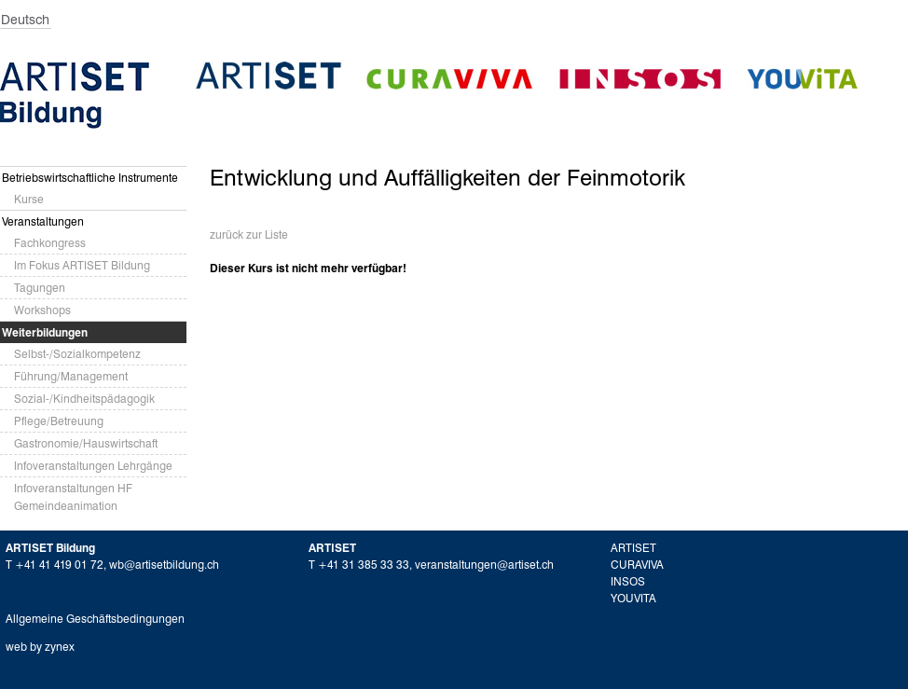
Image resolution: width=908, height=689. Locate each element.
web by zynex (40, 647)
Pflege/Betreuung (58, 421)
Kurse (29, 199)
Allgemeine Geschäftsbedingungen (95, 619)
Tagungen (39, 288)
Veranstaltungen (43, 221)
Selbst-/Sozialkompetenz (77, 354)
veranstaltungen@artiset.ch (484, 565)
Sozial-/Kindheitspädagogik (84, 399)
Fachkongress (50, 243)
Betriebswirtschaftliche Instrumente (90, 178)
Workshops (42, 310)
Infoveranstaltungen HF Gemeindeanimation (73, 497)
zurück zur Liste (249, 234)
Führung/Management (71, 376)
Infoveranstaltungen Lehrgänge (93, 466)
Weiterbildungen (45, 332)
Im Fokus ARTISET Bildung (82, 265)
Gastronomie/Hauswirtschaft (86, 443)
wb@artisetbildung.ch (164, 565)
